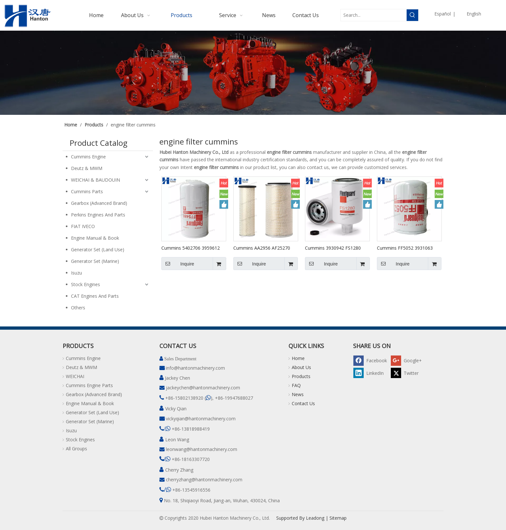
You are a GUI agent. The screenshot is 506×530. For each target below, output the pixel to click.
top (492, 502)
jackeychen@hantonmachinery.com (203, 388)
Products (301, 376)
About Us (301, 367)
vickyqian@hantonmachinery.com (201, 418)
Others (78, 308)
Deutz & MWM (86, 168)
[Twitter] (408, 373)
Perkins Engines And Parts (98, 215)
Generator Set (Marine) (95, 261)
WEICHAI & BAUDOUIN (95, 180)
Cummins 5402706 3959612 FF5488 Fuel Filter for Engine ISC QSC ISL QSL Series (191, 248)
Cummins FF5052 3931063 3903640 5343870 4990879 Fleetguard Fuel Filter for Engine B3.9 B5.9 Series (405, 248)
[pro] (253, 73)
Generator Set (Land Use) (97, 249)
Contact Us (303, 403)
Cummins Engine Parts (89, 385)
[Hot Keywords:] (412, 15)
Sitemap (338, 518)
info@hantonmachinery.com (195, 368)
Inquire (177, 263)
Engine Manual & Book (95, 238)
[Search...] (373, 15)
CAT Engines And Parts (95, 296)
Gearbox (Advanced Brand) (99, 203)
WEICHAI (75, 376)
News (298, 394)
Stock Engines (85, 284)
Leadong (315, 518)
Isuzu (76, 273)
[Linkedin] (371, 373)
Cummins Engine (88, 157)
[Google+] (408, 360)
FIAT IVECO (83, 226)
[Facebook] (371, 360)
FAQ (296, 385)
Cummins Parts (87, 191)
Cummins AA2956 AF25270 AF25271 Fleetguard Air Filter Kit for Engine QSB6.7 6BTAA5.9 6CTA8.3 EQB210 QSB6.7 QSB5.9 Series (263, 248)
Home (298, 358)
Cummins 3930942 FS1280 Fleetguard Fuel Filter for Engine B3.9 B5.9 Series (333, 248)
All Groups (76, 448)
